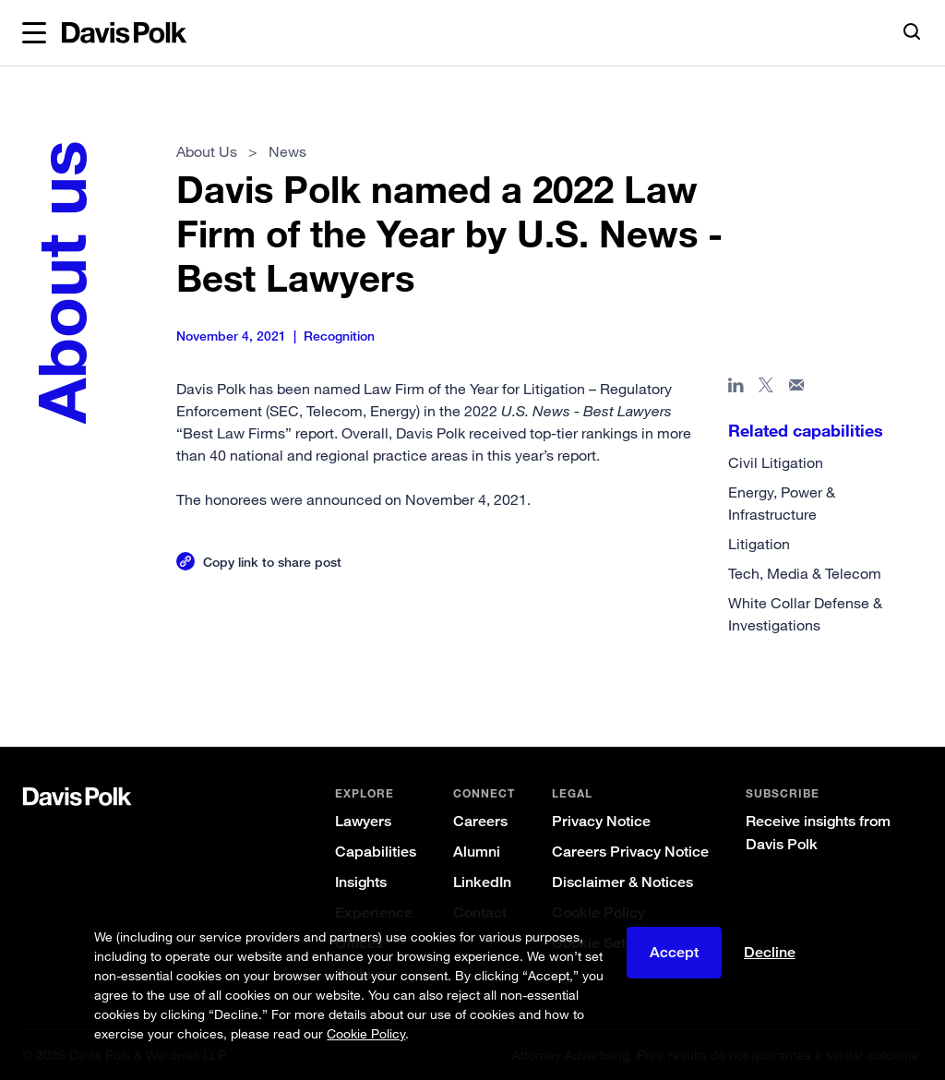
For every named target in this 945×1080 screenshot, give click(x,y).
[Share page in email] (797, 389)
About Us (206, 151)
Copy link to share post (272, 562)
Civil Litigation (775, 462)
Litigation (759, 543)
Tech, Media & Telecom (804, 573)
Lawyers (363, 821)
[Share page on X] (766, 389)
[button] (34, 33)
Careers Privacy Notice (630, 851)
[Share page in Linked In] (736, 389)
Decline (769, 952)
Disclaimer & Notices (622, 882)
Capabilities (375, 851)
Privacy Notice (601, 821)
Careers (480, 821)
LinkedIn (482, 882)
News (287, 151)
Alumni (476, 851)
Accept (674, 952)
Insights (361, 882)
